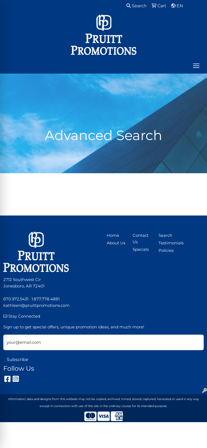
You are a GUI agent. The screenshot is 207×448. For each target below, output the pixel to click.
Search (136, 5)
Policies (166, 250)
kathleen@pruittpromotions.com (36, 305)
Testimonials (168, 243)
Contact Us (141, 238)
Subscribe (17, 359)
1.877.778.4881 (46, 299)
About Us (116, 243)
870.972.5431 (15, 299)
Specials (141, 249)
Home (113, 235)
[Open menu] (196, 65)
